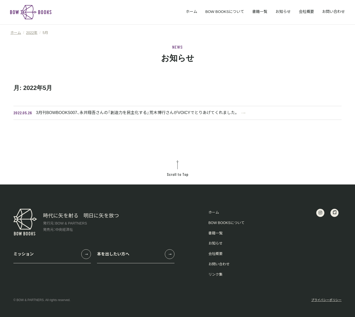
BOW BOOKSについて (224, 11)
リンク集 (215, 274)
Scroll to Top (177, 168)
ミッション (23, 254)
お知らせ (283, 11)
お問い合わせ (333, 11)
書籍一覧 (259, 11)
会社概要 (306, 11)
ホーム (191, 11)
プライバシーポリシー (326, 300)
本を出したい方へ (113, 254)
